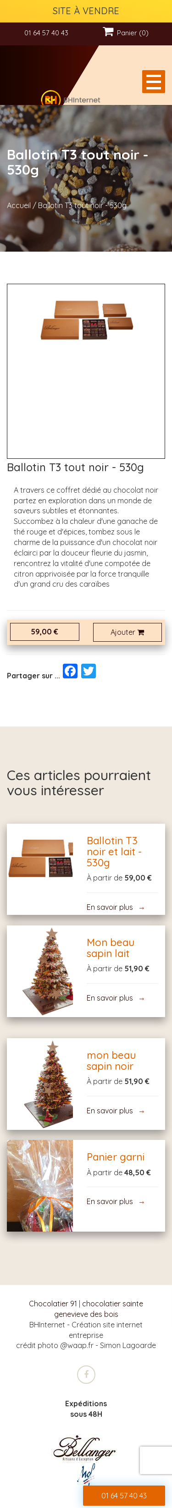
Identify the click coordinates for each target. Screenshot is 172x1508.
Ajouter (127, 632)
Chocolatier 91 (53, 1303)
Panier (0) (126, 32)
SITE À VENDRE (86, 11)
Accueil (19, 205)
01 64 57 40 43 (46, 32)
